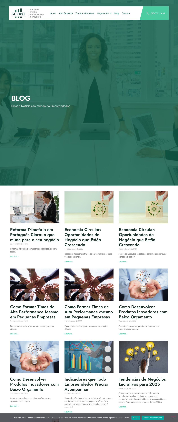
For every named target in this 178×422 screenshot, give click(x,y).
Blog (116, 13)
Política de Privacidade (152, 418)
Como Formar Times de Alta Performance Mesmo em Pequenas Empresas (34, 312)
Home (53, 13)
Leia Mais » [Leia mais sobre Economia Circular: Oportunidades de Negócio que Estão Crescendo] (68, 262)
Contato (126, 13)
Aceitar (136, 418)
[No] (173, 417)
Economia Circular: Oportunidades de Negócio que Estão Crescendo (82, 237)
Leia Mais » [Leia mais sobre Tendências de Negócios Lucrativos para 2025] (123, 407)
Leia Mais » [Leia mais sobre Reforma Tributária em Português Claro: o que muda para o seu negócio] (14, 257)
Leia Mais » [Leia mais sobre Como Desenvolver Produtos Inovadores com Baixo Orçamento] (123, 334)
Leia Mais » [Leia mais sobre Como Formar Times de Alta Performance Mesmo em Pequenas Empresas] (14, 334)
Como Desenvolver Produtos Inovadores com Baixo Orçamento (143, 312)
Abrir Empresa (65, 13)
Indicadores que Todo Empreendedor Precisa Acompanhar (86, 384)
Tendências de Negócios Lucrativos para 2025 (142, 381)
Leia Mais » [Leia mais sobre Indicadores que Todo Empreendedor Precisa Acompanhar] (68, 412)
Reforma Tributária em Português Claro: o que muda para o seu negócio (34, 235)
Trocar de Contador (84, 13)
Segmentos (104, 13)
